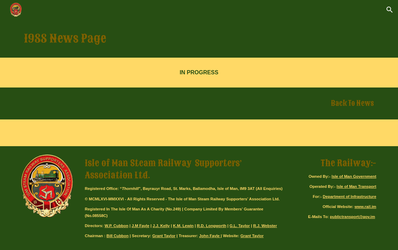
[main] (199, 38)
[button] (389, 9)
